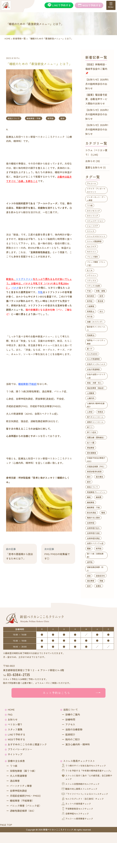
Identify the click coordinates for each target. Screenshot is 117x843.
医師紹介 (70, 734)
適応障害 (90, 580)
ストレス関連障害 (94, 241)
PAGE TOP (6, 825)
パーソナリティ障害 (21, 786)
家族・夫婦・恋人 (94, 382)
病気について (14, 118)
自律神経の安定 (93, 533)
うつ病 (89, 205)
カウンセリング (93, 210)
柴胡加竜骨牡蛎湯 (94, 471)
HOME (11, 709)
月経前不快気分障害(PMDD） (96, 460)
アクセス (70, 724)
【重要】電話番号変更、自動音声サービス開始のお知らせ (96, 99)
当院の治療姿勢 (73, 729)
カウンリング (92, 215)
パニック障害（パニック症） (96, 264)
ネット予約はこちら (56, 693)
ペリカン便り (15, 724)
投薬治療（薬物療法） (96, 437)
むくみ (89, 270)
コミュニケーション (95, 220)
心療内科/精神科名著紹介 (96, 405)
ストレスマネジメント (96, 236)
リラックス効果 (93, 285)
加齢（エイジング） (95, 321)
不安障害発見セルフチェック (79, 808)
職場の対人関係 (93, 517)
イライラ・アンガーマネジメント (96, 190)
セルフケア (91, 246)
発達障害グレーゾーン (96, 492)
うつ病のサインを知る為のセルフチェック (85, 765)
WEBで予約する (16, 739)
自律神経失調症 (93, 538)
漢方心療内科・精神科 (77, 744)
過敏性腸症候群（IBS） (95, 569)
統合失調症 (91, 512)
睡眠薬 (98, 497)
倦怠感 (100, 301)
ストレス (90, 231)
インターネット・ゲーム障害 (96, 199)
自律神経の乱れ (93, 528)
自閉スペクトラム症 (95, 543)
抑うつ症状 (91, 432)
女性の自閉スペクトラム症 (96, 376)
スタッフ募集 (15, 729)
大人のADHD (92, 354)
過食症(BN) (100, 575)
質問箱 (50, 118)
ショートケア (92, 226)
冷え (101, 311)
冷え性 (89, 316)
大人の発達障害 (93, 359)
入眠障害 (90, 306)
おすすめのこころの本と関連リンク (27, 744)
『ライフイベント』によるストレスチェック (86, 793)
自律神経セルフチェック (77, 813)
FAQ (10, 714)
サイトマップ (15, 754)
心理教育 (90, 393)
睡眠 (89, 497)
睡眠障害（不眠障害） (22, 800)
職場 (103, 512)
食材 (62, 118)
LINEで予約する (16, 734)
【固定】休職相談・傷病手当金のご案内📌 (96, 68)
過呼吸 (89, 562)
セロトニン (91, 251)
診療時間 (70, 719)
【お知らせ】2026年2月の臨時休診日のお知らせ (96, 114)
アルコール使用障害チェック (79, 818)
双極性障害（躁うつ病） (23, 771)
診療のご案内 (72, 714)
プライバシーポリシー (20, 749)
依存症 (89, 301)
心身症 (89, 411)
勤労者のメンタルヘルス (96, 328)
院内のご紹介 (72, 739)
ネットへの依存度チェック (78, 803)
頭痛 (101, 580)
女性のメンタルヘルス (96, 364)
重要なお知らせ (93, 167)
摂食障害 (90, 447)
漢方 (89, 476)
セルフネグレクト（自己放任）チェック (84, 798)
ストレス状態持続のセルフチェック (82, 783)
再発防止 (90, 311)
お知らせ (90, 161)
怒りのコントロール (95, 417)
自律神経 (90, 522)
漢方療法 (99, 476)
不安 (89, 290)
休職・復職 (100, 290)
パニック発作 (92, 256)
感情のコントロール (95, 422)
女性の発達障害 (93, 369)
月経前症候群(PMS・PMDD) (25, 795)
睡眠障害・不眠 (34, 118)
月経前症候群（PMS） (96, 466)
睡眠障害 (90, 502)
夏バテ (89, 348)
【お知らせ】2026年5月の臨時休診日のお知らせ (96, 84)
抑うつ (89, 427)
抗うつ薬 (90, 442)
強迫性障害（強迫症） (96, 388)
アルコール (91, 183)
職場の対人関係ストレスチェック (81, 788)
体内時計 (90, 296)
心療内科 (90, 398)
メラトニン (91, 275)
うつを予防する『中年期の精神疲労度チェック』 (88, 770)
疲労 (89, 481)
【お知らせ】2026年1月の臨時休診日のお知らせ (96, 129)
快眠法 (100, 411)
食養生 (98, 586)
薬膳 (89, 548)
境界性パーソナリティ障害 (96, 342)
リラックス (91, 280)
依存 (101, 296)
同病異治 (90, 335)
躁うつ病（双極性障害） (95, 555)
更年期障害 (91, 453)
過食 (89, 575)
